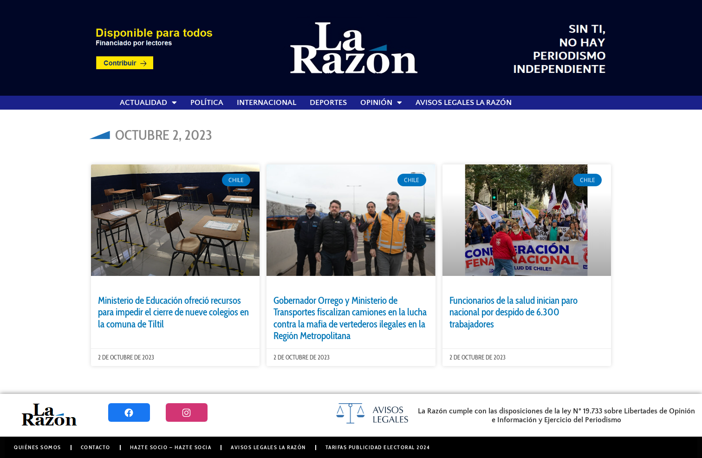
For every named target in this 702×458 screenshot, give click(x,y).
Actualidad (148, 102)
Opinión (381, 102)
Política (206, 102)
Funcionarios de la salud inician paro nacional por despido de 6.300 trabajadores (513, 311)
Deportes (328, 102)
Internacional (266, 102)
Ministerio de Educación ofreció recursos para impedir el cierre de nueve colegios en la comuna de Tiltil (173, 311)
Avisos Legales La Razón (464, 102)
